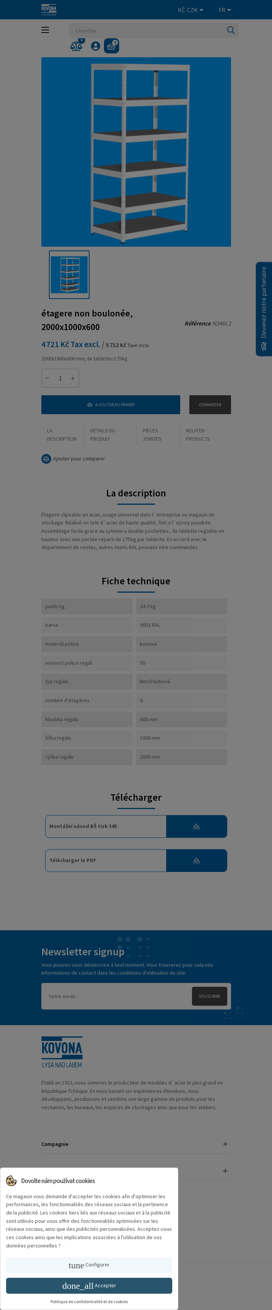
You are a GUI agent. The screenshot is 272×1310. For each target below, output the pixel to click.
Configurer (89, 1265)
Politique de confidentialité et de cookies (89, 1301)
